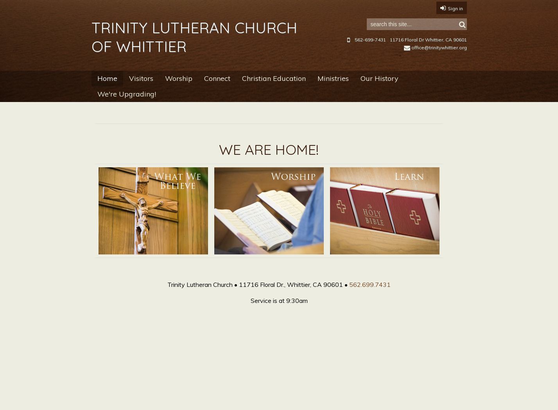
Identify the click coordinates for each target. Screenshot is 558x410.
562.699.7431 (370, 284)
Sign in (455, 8)
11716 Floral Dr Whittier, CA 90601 (428, 40)
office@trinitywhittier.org (435, 47)
